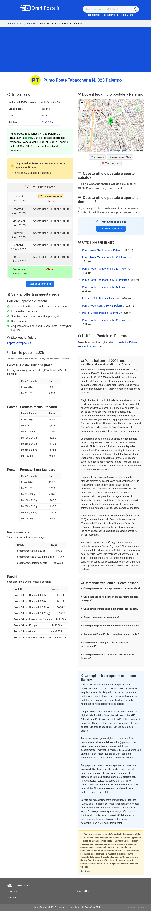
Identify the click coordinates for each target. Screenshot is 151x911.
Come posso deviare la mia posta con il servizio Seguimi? (107, 656)
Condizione (85, 871)
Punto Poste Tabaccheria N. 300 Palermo (106, 257)
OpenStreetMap (127, 151)
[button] (110, 121)
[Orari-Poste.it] (40, 8)
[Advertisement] (75, 49)
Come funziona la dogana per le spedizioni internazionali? (104, 644)
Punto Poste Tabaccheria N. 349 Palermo (106, 287)
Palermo (31, 23)
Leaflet (114, 151)
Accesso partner (136, 907)
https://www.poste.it (19, 343)
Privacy (11, 897)
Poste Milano (126, 14)
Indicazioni (97, 157)
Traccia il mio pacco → (111, 228)
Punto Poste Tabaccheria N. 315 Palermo (106, 320)
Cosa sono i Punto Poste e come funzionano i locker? (111, 634)
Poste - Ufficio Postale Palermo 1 (101, 298)
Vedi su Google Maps (120, 157)
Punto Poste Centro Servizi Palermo (103, 305)
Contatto (83, 891)
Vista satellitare (111, 163)
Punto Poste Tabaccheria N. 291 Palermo (106, 268)
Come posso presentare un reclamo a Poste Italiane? (111, 625)
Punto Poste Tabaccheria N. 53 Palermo (105, 279)
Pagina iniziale (15, 23)
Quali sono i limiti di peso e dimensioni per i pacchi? (110, 608)
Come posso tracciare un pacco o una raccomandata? (111, 588)
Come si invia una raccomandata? (101, 617)
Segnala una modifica (40, 283)
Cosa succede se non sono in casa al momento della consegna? (110, 598)
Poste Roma (108, 14)
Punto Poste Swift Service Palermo (102, 250)
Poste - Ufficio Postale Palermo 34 (102, 312)
